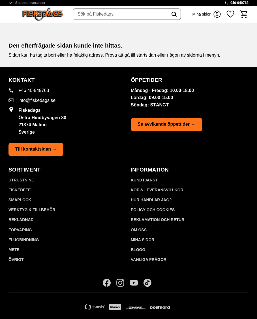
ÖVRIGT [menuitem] (16, 259)
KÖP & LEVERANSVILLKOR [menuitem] (157, 190)
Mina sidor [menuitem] (142, 239)
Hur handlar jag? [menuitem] (151, 200)
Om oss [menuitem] (139, 230)
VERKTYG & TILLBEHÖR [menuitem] (31, 209)
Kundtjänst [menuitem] (144, 180)
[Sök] (174, 14)
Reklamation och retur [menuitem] (158, 219)
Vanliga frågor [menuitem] (148, 259)
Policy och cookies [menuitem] (153, 209)
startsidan (146, 55)
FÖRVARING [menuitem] (20, 230)
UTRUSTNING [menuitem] (21, 180)
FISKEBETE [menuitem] (19, 190)
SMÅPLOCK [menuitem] (19, 200)
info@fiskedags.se (36, 100)
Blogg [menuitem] (138, 249)
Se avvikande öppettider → (167, 124)
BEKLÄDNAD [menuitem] (21, 219)
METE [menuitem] (14, 249)
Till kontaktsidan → (36, 149)
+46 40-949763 (33, 90)
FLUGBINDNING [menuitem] (23, 239)
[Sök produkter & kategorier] (120, 14)
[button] (230, 14)
